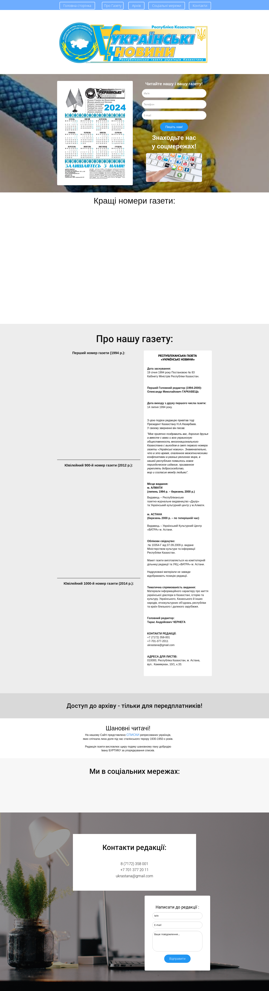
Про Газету (112, 5)
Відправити (177, 958)
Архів (136, 5)
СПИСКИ (132, 735)
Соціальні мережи (166, 5)
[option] (95, 133)
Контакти (200, 5)
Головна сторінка (77, 5)
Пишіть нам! (174, 127)
